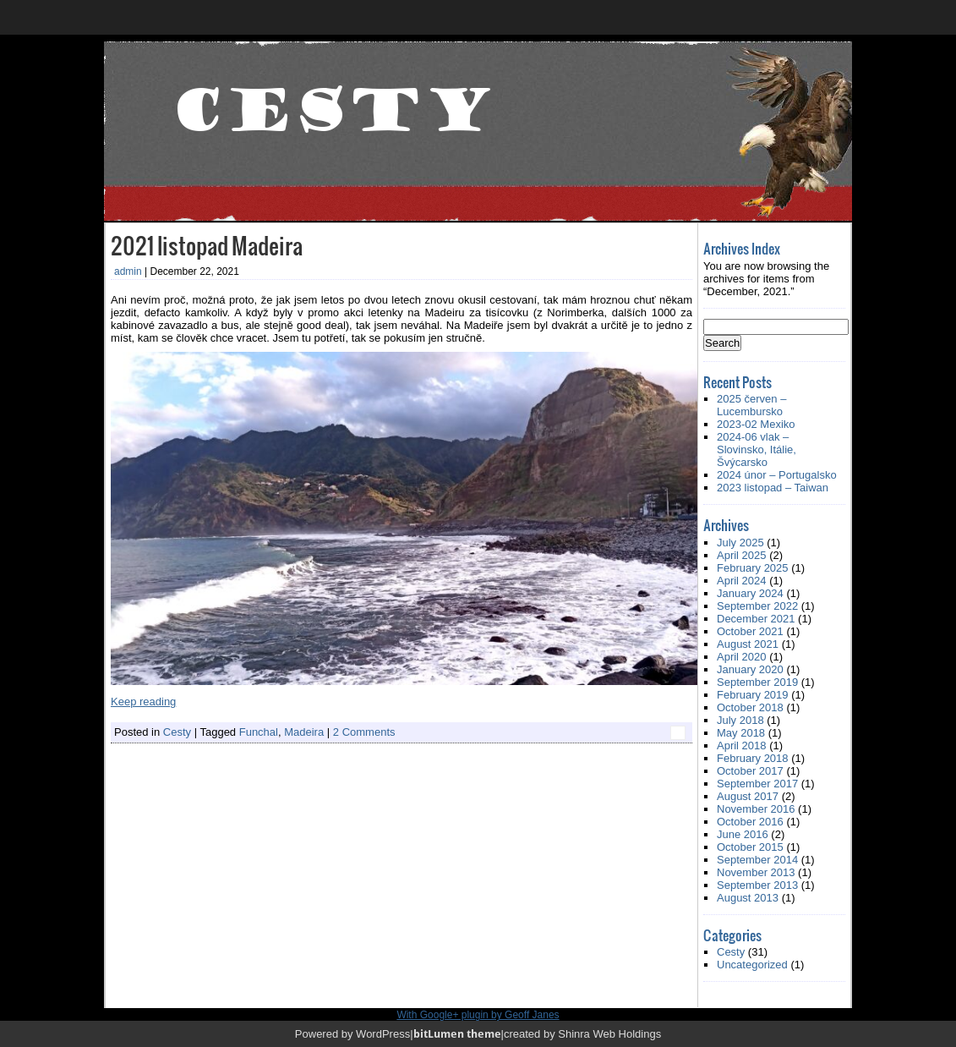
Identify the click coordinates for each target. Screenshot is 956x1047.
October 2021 (750, 631)
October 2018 (750, 707)
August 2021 (747, 644)
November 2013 (756, 872)
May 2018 (741, 732)
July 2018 (740, 720)
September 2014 (757, 859)
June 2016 (742, 834)
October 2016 (750, 821)
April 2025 (742, 555)
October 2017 (750, 771)
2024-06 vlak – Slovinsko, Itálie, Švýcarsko (756, 449)
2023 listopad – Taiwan (772, 487)
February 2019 (753, 694)
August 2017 (747, 796)
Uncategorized (752, 964)
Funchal (258, 732)
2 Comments (364, 732)
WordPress (383, 1034)
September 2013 (757, 885)
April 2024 (742, 580)
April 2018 (742, 745)
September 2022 (757, 606)
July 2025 (740, 542)
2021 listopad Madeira (207, 244)
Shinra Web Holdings (609, 1034)
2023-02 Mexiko (756, 424)
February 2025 (753, 568)
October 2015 (750, 847)
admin (128, 271)
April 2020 (742, 656)
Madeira (304, 732)
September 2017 (757, 783)
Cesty (177, 732)
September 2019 (757, 682)
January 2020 (750, 669)
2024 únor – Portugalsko (777, 475)
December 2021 (756, 618)
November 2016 (756, 809)
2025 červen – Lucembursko (751, 405)
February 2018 (753, 758)
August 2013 (747, 897)
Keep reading (143, 701)
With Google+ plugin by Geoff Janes (477, 1015)
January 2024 (750, 593)
